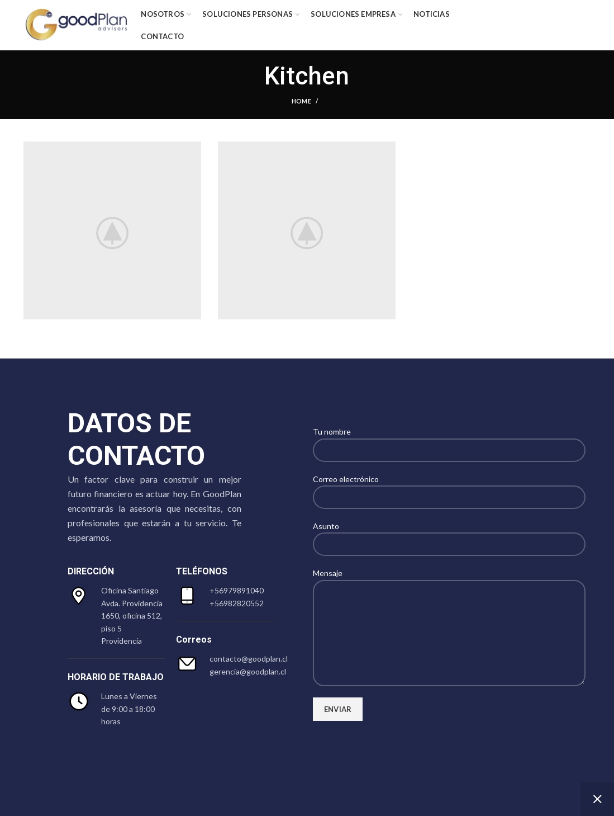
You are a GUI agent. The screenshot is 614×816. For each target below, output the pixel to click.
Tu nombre (449, 440)
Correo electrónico (449, 487)
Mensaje (449, 602)
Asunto (449, 534)
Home (301, 101)
